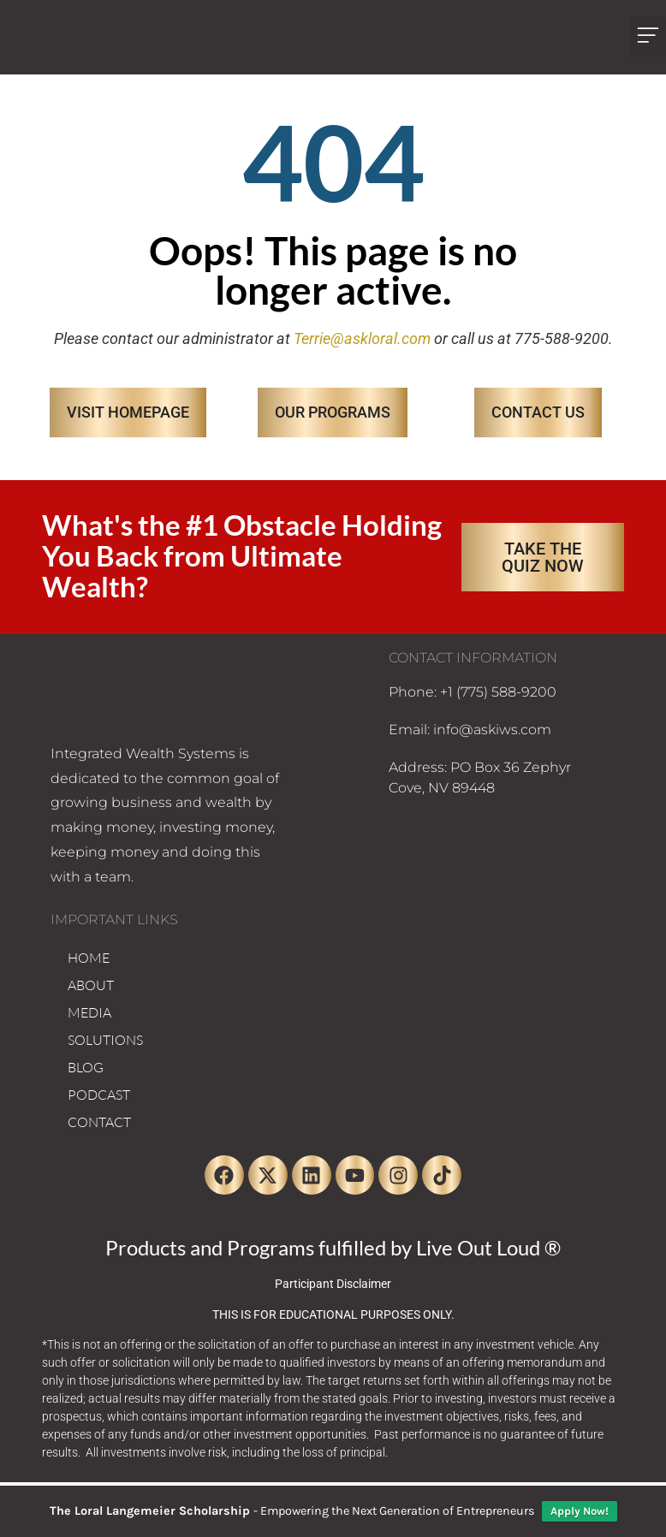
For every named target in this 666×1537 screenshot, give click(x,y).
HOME (89, 957)
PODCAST (99, 1094)
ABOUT (91, 985)
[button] (648, 37)
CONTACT (99, 1121)
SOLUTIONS (105, 1039)
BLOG (86, 1067)
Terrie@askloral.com (362, 338)
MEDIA (89, 1012)
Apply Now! (579, 1510)
